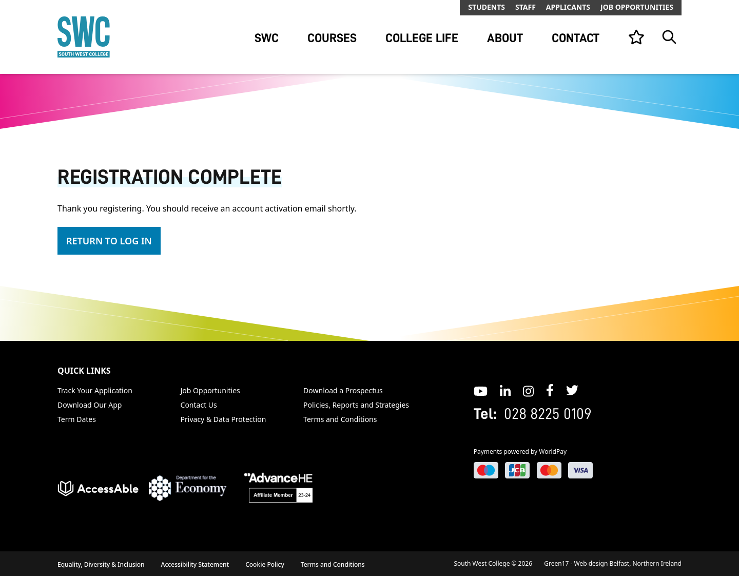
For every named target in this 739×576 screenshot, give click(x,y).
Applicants (568, 7)
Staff (525, 7)
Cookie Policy (264, 564)
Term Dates (76, 419)
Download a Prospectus (343, 390)
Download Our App (89, 405)
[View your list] (636, 37)
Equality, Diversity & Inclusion (101, 564)
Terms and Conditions (340, 419)
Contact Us (199, 405)
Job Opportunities (636, 7)
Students (486, 7)
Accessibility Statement (195, 564)
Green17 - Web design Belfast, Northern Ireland (613, 563)
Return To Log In (109, 241)
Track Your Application (94, 390)
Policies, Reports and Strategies (356, 405)
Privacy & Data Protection (223, 419)
